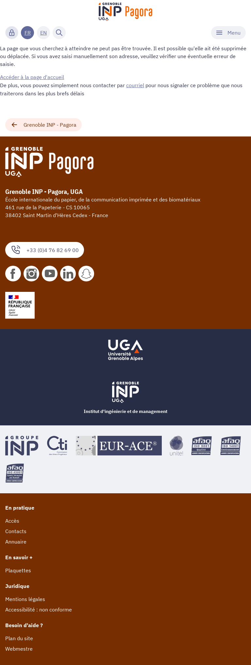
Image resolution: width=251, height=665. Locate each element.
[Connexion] (11, 32)
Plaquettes (18, 569)
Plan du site (19, 637)
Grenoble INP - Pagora (43, 124)
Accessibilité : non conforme (38, 609)
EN (43, 32)
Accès (12, 520)
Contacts (15, 530)
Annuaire (15, 541)
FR (28, 32)
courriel (135, 85)
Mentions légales (25, 598)
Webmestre (19, 648)
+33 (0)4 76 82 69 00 (44, 249)
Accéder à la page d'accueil (32, 77)
